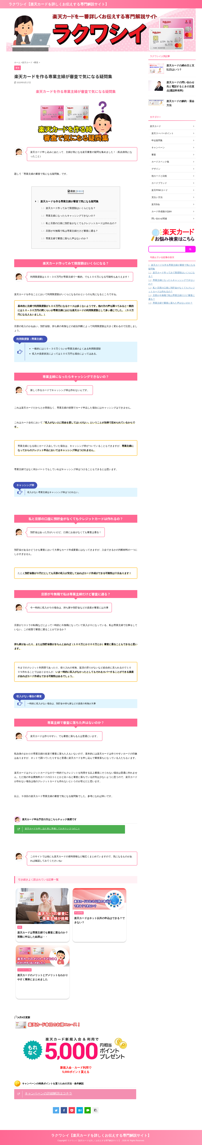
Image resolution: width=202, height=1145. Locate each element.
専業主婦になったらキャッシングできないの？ (68, 215)
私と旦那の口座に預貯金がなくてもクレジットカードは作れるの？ (79, 223)
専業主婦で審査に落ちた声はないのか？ (64, 238)
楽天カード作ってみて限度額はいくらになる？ (68, 208)
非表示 (80, 191)
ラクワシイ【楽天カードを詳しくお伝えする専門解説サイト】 (59, 4)
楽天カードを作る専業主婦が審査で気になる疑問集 (67, 201)
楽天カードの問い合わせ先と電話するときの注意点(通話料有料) (180, 86)
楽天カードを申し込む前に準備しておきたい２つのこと (52, 828)
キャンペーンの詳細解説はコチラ (48, 1093)
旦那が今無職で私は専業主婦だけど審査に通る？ (69, 230)
